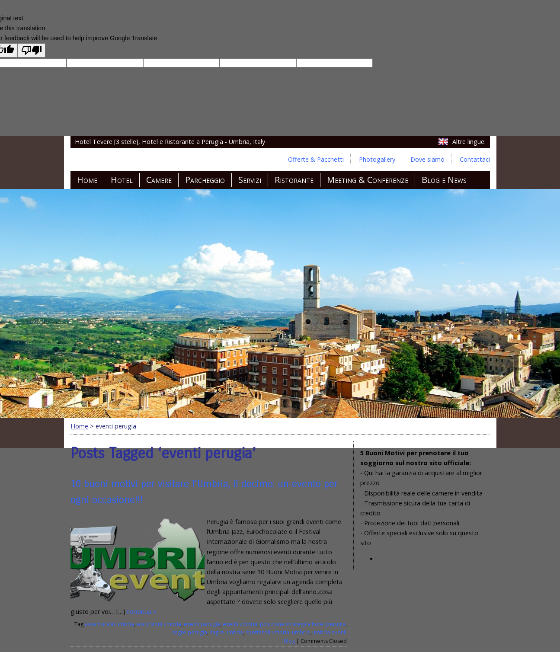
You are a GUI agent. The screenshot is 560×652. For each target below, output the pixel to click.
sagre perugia (189, 632)
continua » (142, 611)
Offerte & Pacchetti (316, 159)
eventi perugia (202, 624)
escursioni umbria (159, 624)
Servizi (249, 179)
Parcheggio (205, 179)
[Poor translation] (31, 50)
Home (87, 179)
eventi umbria (240, 624)
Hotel (122, 179)
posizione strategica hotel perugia (303, 624)
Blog (289, 641)
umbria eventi (329, 632)
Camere (159, 179)
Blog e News (444, 179)
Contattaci (475, 159)
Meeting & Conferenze (367, 179)
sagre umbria (226, 632)
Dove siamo (427, 159)
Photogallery (377, 159)
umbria (301, 632)
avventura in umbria (109, 624)
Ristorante (294, 179)
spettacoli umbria (267, 632)
